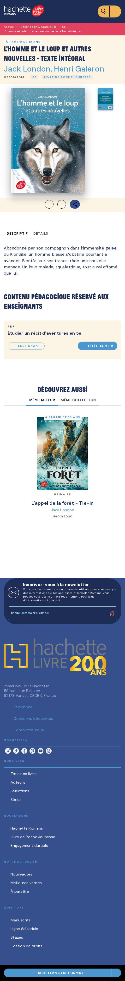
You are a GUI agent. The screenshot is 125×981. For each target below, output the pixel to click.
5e (64, 27)
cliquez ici (52, 600)
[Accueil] (24, 11)
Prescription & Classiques (38, 27)
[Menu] (109, 11)
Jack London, (29, 69)
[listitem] (8, 751)
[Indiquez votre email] (56, 613)
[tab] (17, 233)
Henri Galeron (79, 69)
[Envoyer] (111, 613)
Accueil (9, 27)
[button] (34, 77)
